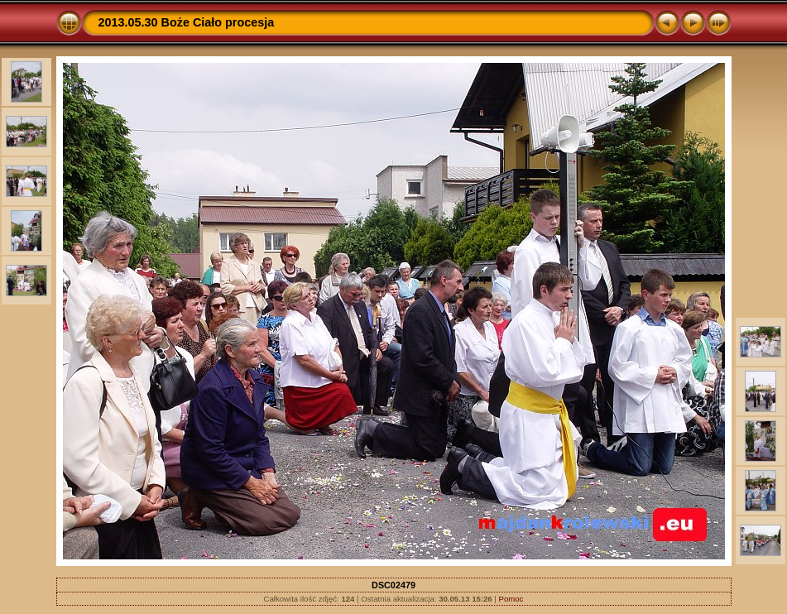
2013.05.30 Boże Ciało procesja (186, 22)
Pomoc (511, 598)
